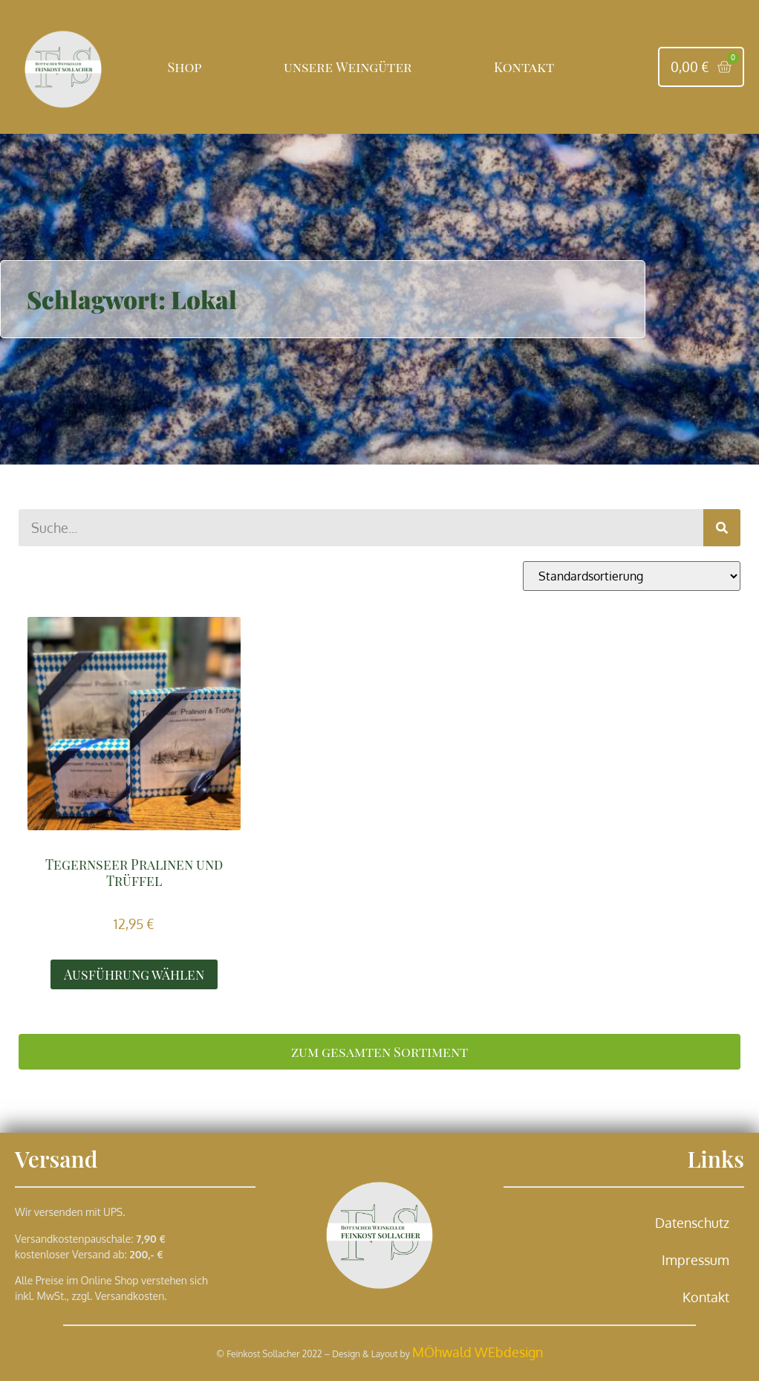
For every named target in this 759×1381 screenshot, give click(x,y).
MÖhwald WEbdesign (477, 1352)
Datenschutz (692, 1223)
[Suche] (721, 527)
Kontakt (524, 67)
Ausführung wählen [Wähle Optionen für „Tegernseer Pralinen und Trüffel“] (134, 974)
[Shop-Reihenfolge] (631, 576)
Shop (185, 67)
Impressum (695, 1260)
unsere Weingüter (347, 67)
